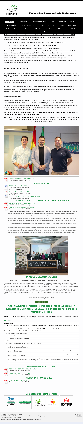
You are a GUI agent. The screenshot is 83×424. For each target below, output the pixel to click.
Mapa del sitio (18, 414)
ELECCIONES (41, 302)
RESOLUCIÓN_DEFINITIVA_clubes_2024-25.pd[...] (23, 369)
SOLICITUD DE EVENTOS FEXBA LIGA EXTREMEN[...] (25, 196)
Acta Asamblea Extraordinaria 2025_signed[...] (22, 207)
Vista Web (79, 416)
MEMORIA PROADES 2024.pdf (18, 380)
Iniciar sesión (78, 414)
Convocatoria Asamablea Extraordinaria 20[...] (22, 203)
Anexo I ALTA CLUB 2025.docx (18, 185)
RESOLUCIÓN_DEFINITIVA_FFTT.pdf (20, 373)
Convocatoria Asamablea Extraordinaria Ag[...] (22, 178)
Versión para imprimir (7, 414)
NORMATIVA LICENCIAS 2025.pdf (19, 191)
